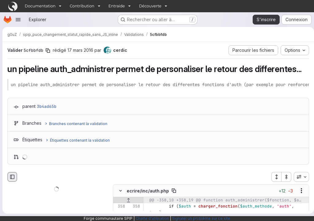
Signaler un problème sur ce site (201, 218)
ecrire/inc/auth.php (148, 190)
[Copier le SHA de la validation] (48, 50)
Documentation (40, 6)
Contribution (82, 6)
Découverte (150, 6)
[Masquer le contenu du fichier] (120, 191)
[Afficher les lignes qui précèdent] (128, 200)
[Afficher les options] (299, 191)
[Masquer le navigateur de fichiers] (12, 177)
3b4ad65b (46, 106)
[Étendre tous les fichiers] (274, 177)
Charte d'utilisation (152, 218)
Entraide (117, 6)
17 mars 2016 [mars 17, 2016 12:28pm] (80, 50)
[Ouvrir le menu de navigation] (18, 20)
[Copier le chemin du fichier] (174, 191)
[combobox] (299, 177)
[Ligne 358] (120, 207)
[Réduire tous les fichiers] (284, 177)
